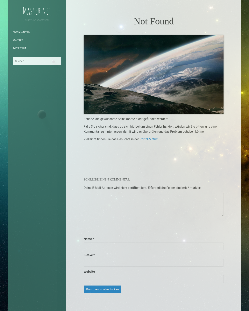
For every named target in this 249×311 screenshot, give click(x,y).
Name (89, 239)
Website (89, 271)
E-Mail (89, 255)
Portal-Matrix (21, 32)
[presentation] (113, 226)
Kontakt (18, 40)
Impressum (19, 48)
